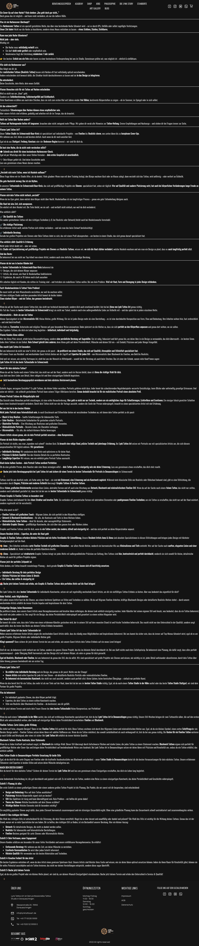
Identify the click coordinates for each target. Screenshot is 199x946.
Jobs (98, 3)
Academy (79, 3)
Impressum (126, 896)
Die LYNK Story (126, 3)
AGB (123, 900)
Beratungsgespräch (61, 3)
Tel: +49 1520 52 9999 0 (27, 924)
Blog (107, 8)
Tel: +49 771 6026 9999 (27, 918)
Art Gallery (95, 8)
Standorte (142, 3)
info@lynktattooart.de (26, 913)
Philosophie (110, 3)
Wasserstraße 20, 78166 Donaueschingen (27, 906)
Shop (89, 3)
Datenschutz (127, 904)
